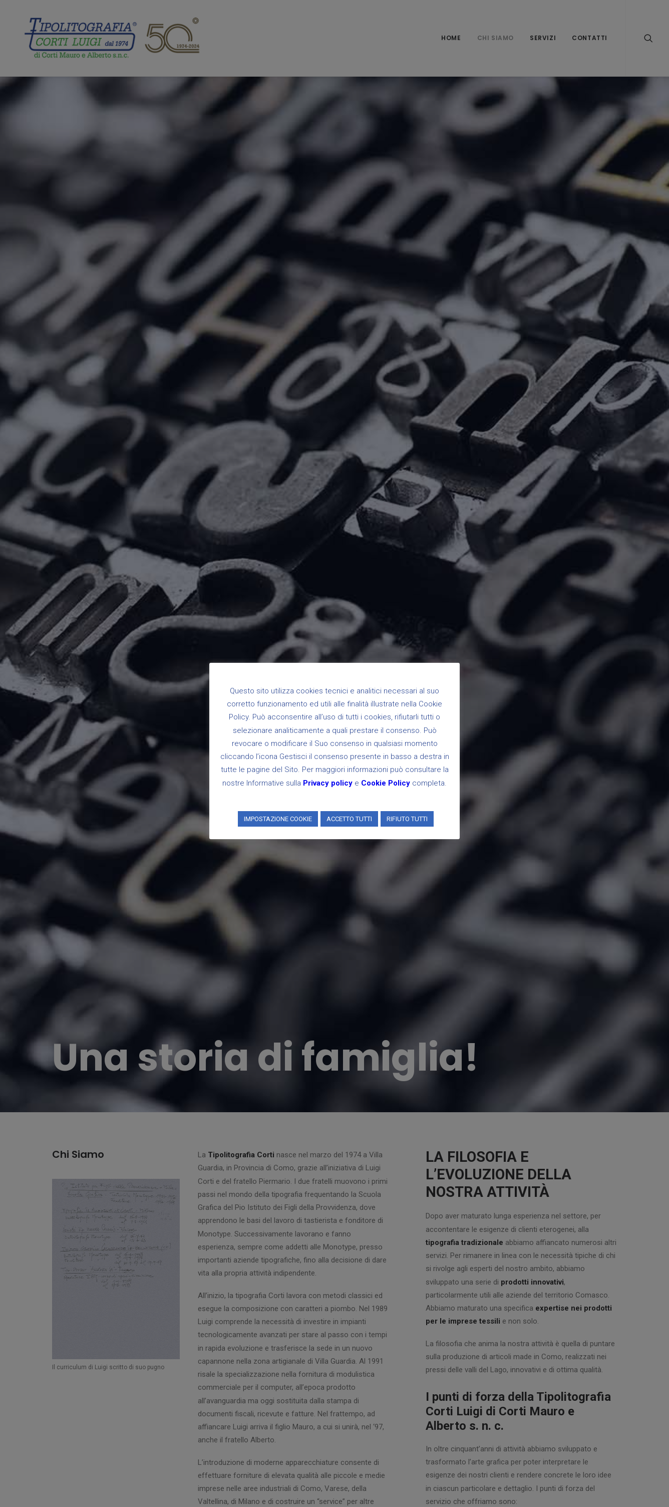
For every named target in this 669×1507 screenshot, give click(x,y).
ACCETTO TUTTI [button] (349, 819)
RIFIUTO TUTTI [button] (407, 819)
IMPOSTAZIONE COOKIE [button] (278, 819)
